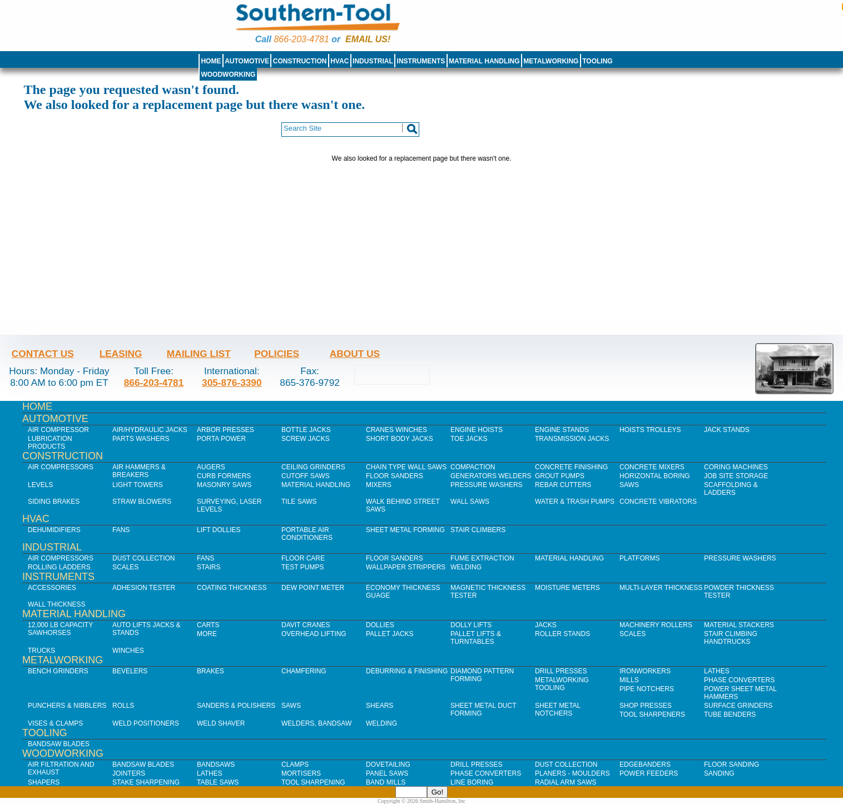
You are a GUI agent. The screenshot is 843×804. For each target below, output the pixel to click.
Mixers (378, 485)
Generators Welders (491, 476)
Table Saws (218, 782)
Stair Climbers (477, 530)
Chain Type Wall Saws (406, 467)
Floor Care (303, 558)
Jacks (546, 625)
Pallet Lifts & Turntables (475, 638)
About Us (355, 353)
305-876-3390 (232, 382)
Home (211, 61)
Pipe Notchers (646, 689)
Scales (125, 567)
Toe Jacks (468, 439)
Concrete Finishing (571, 467)
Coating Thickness (232, 588)
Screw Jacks (305, 439)
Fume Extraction (482, 558)
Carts (208, 625)
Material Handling (484, 61)
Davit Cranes (305, 625)
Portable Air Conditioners (307, 534)
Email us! (367, 39)
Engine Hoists (476, 430)
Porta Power (221, 439)
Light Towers (137, 485)
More (207, 634)
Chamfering (303, 671)
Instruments (421, 61)
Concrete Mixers (652, 467)
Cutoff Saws (305, 476)
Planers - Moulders (572, 773)
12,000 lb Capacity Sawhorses (60, 629)
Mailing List (199, 353)
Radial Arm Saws (565, 782)
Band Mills (385, 782)
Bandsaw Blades (59, 744)
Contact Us (43, 353)
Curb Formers (224, 476)
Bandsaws (216, 764)
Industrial (373, 61)
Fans (121, 530)
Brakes (210, 671)
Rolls (123, 705)
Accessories (52, 588)
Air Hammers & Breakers (139, 471)
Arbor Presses (225, 430)
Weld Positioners (145, 723)
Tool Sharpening (313, 782)
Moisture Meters (567, 588)
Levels (40, 485)
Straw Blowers (141, 501)
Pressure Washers (486, 485)
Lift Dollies (218, 530)
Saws (629, 485)
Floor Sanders (394, 476)
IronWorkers (645, 671)
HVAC (339, 61)
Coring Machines (736, 467)
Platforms (639, 558)
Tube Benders (730, 714)
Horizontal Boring (654, 476)
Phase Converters (739, 680)
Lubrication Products (50, 442)
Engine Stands (562, 430)
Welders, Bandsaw (316, 723)
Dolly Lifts (471, 625)
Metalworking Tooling (562, 684)
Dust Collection (143, 558)
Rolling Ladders (59, 567)
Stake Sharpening (146, 782)
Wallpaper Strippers (405, 567)
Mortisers (301, 773)
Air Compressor (58, 430)
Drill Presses (561, 671)
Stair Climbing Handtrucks (730, 638)
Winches (128, 650)
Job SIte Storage (736, 476)
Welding (466, 567)
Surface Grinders (738, 705)
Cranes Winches (396, 430)
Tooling (597, 61)
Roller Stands (562, 634)
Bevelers (129, 671)
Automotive (247, 61)
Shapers (43, 782)
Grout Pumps (559, 476)
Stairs (208, 567)
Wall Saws (469, 501)
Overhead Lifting (313, 634)
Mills (629, 680)
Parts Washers (140, 439)
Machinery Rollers (655, 625)
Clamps (295, 764)
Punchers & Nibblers (67, 705)
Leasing (121, 353)
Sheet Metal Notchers (558, 709)
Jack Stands (727, 430)
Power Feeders (648, 773)
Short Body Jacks (399, 439)
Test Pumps (302, 567)
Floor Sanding (731, 764)
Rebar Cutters (563, 485)
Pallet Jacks (390, 634)
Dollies (380, 625)
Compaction (472, 467)
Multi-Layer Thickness (660, 588)
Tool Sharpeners (652, 714)
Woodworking (228, 74)
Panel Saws (387, 773)
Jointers (128, 773)
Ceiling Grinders (313, 467)
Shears (379, 705)
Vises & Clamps (55, 723)
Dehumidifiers (54, 530)
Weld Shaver (221, 723)
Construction (300, 61)
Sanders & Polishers (236, 705)
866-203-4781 (301, 39)
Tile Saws (299, 501)
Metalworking (550, 61)
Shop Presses (645, 705)
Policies (276, 353)
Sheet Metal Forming (405, 530)
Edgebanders (645, 764)
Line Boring (471, 782)
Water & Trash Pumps (574, 501)
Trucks (41, 650)
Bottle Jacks (306, 430)
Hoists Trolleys (650, 430)
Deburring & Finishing (407, 671)
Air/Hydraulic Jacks (149, 430)
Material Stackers (739, 625)
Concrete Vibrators (658, 501)
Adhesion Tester (143, 588)
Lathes (717, 671)
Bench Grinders (58, 671)
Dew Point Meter (312, 588)
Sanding (719, 773)
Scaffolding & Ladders (731, 489)
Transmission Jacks (572, 439)
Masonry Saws (224, 485)
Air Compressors (60, 467)
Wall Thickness (57, 604)
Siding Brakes (54, 501)
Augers (211, 467)
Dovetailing (388, 764)
